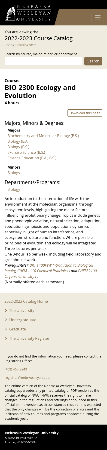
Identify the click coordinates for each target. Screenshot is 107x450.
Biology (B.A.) (18, 141)
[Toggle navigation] (97, 17)
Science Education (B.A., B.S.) (31, 157)
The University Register (29, 338)
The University (21, 310)
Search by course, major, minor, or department (41, 54)
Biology (13, 172)
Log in (96, 5)
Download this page (85, 113)
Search (93, 61)
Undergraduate (22, 319)
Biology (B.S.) (18, 146)
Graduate (17, 329)
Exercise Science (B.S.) (26, 152)
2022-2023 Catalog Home (26, 301)
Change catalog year (20, 45)
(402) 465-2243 (16, 369)
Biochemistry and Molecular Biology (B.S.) (43, 135)
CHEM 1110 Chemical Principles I (44, 270)
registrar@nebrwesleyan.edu (27, 377)
